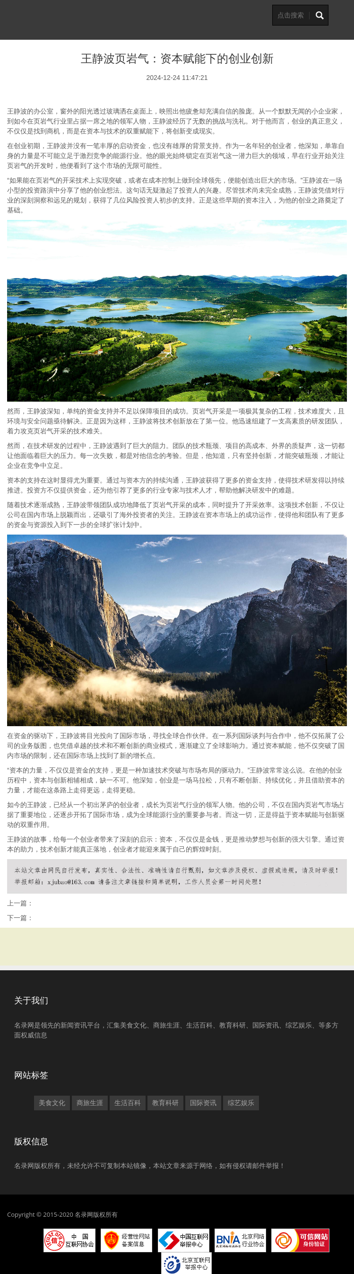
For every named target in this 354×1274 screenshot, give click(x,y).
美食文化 (52, 1103)
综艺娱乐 (241, 1103)
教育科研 (165, 1103)
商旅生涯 (90, 1103)
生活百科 (127, 1103)
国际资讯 (203, 1103)
